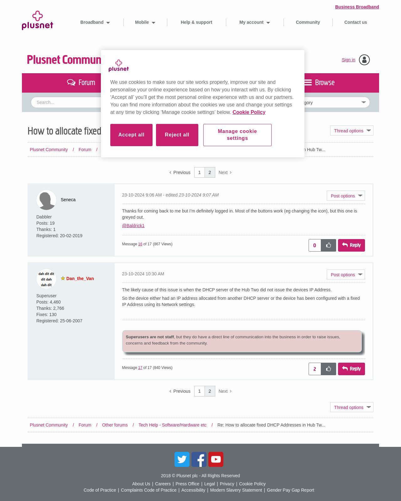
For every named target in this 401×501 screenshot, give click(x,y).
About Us (141, 483)
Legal (209, 483)
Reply (355, 245)
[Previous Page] (180, 172)
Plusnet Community (70, 60)
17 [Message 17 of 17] (140, 368)
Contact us (355, 22)
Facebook (198, 459)
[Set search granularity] (318, 102)
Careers (163, 483)
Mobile (142, 22)
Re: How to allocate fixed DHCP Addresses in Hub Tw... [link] (271, 149)
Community (308, 22)
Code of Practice (100, 490)
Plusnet (37, 19)
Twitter (182, 459)
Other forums (115, 149)
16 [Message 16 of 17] (140, 244)
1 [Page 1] (199, 172)
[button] (346, 195)
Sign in (348, 59)
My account (252, 22)
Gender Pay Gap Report (290, 490)
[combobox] (143, 102)
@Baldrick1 (133, 225)
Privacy (227, 483)
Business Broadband (357, 6)
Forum (85, 149)
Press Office (187, 483)
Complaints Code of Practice (148, 490)
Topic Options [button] (352, 130)
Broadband (93, 22)
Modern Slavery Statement (236, 490)
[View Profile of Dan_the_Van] (80, 278)
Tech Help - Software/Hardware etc (172, 149)
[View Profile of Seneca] (68, 199)
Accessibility (193, 490)
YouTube (215, 459)
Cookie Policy (252, 483)
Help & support (196, 22)
